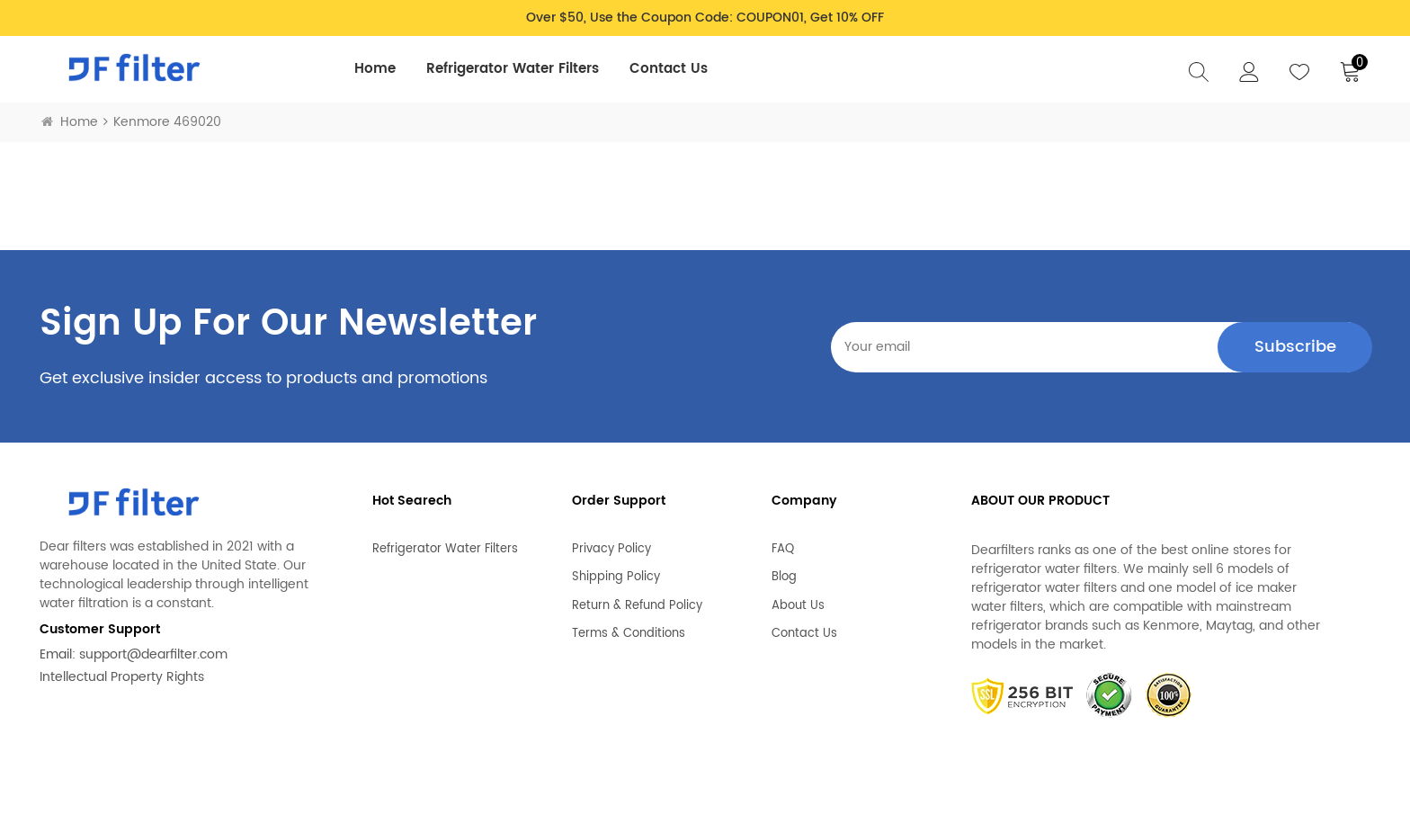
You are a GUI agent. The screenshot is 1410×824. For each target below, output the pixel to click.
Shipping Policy (616, 570)
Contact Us (668, 69)
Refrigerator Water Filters (512, 69)
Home (375, 69)
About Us (798, 598)
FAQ (783, 542)
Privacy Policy (611, 542)
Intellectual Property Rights (122, 677)
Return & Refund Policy (637, 598)
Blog (784, 570)
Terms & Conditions (628, 627)
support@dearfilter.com (153, 654)
